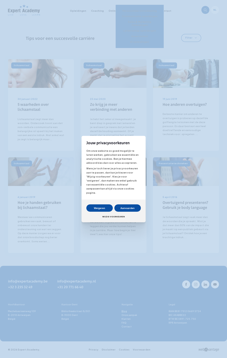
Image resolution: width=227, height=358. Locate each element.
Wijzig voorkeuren (113, 217)
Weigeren (99, 208)
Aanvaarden (127, 208)
